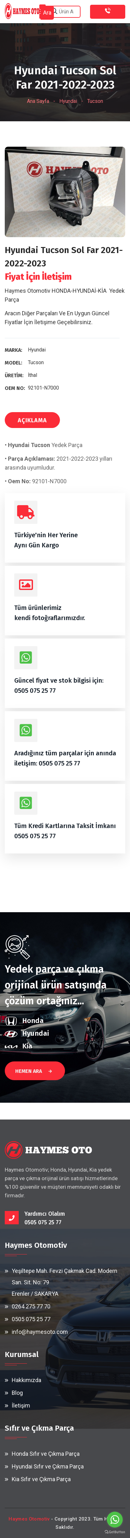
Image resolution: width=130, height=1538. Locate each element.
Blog (17, 1392)
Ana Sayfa (38, 101)
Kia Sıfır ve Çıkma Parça (41, 1479)
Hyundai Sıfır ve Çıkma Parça (48, 1466)
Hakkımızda (26, 1380)
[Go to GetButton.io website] (115, 1532)
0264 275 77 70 (31, 1306)
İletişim (21, 1405)
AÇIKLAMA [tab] (32, 420)
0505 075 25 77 (35, 690)
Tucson (95, 101)
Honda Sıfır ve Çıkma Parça (46, 1453)
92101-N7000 (43, 388)
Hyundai (68, 101)
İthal (32, 375)
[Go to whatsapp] (115, 1520)
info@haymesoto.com (40, 1331)
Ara (47, 12)
